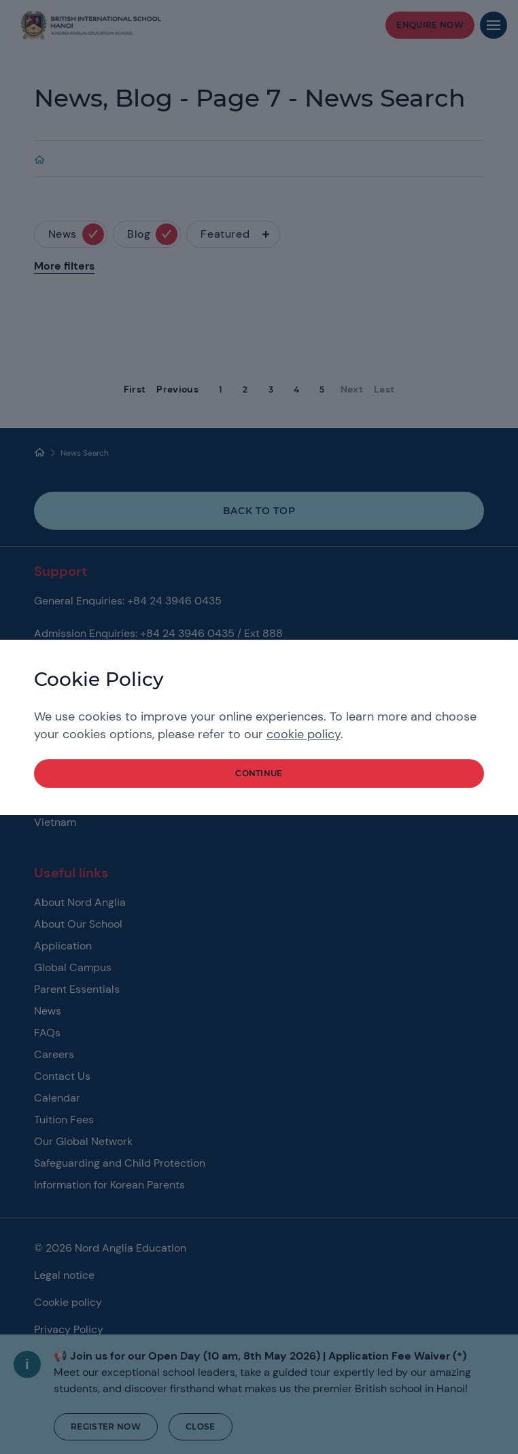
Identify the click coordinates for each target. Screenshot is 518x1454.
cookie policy (303, 734)
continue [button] (259, 773)
